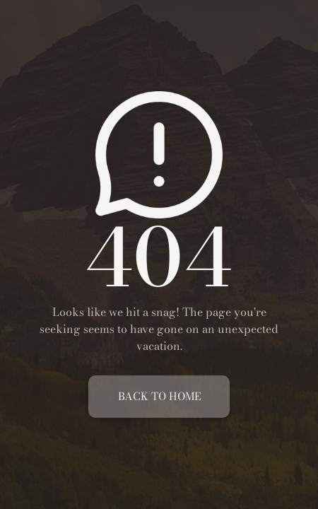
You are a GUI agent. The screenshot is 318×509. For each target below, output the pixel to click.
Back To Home (159, 396)
